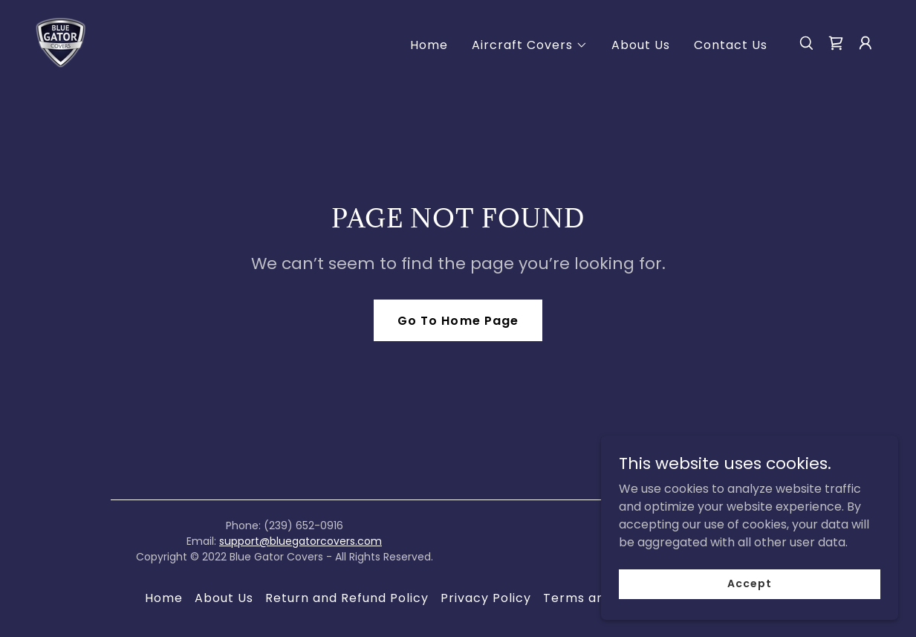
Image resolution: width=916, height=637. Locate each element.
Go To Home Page (457, 320)
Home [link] (429, 45)
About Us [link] (640, 45)
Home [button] (164, 598)
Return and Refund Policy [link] (347, 598)
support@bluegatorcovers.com (300, 541)
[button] (530, 45)
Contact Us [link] (730, 45)
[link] (60, 42)
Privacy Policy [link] (486, 598)
